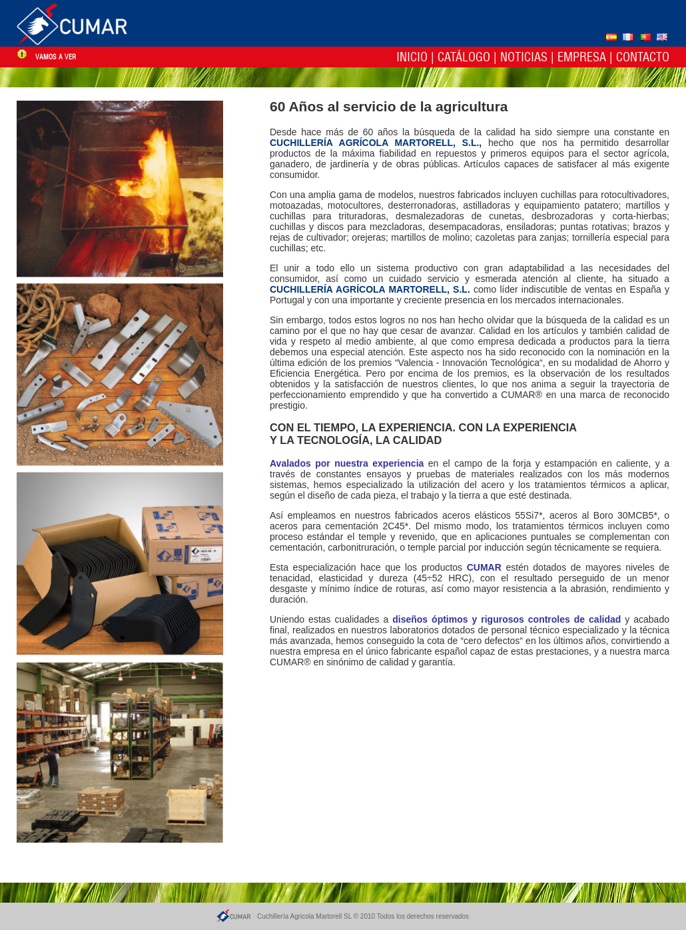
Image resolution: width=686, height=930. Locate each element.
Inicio (412, 57)
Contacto (642, 57)
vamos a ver (55, 57)
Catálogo (464, 57)
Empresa (581, 57)
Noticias (523, 57)
